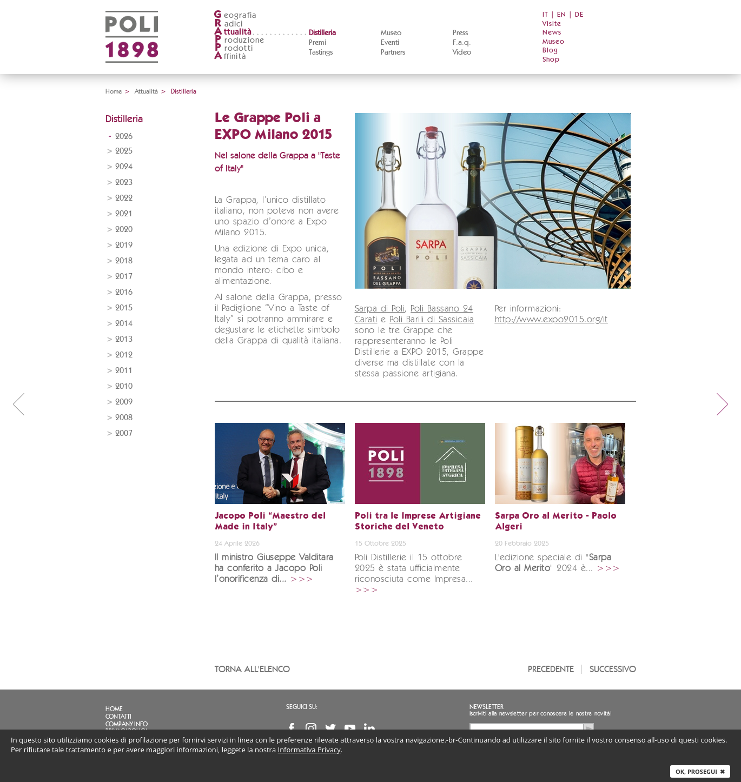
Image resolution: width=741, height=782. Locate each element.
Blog (550, 50)
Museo (391, 33)
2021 (124, 214)
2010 (124, 386)
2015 (124, 308)
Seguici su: (301, 707)
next (723, 404)
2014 (124, 324)
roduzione (239, 40)
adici (228, 24)
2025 (124, 151)
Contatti (118, 716)
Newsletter (486, 707)
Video (462, 52)
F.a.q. (462, 43)
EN (561, 14)
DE (579, 14)
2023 (124, 182)
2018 (124, 261)
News (551, 32)
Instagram (311, 728)
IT (545, 14)
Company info (126, 724)
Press (460, 33)
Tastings (321, 52)
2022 (124, 198)
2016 (124, 292)
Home (113, 91)
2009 (124, 402)
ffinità (230, 56)
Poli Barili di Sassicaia (431, 319)
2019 (124, 245)
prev (18, 404)
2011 (124, 371)
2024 (124, 167)
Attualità (146, 91)
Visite (551, 24)
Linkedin (369, 728)
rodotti (233, 48)
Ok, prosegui (700, 771)
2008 (124, 418)
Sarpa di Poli (380, 309)
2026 (124, 136)
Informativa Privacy (309, 749)
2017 (124, 277)
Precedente (551, 669)
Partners (393, 52)
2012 (124, 355)
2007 (124, 433)
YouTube (350, 728)
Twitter (330, 728)
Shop (551, 59)
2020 (124, 230)
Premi (317, 43)
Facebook (291, 728)
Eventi (390, 43)
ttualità (233, 32)
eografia (235, 15)
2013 (124, 339)
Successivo (613, 669)
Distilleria (322, 33)
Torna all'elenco (252, 669)
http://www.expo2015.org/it (551, 319)
